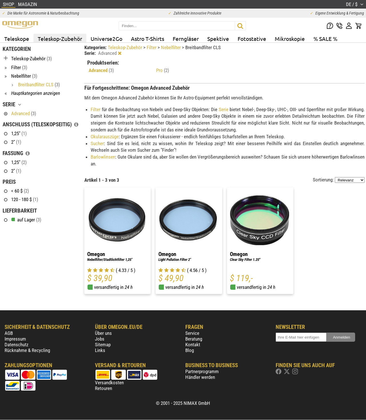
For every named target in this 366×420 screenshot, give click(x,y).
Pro (162, 70)
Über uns (103, 333)
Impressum (15, 339)
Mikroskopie (290, 38)
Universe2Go (106, 38)
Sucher (97, 143)
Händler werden (200, 377)
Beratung (193, 339)
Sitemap (103, 344)
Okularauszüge (105, 136)
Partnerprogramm (202, 371)
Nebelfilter (171, 47)
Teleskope (16, 38)
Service (192, 333)
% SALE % (325, 38)
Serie (223, 109)
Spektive (218, 38)
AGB (9, 333)
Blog (189, 350)
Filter (152, 47)
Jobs (99, 339)
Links (100, 350)
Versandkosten (109, 382)
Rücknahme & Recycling (27, 350)
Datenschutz (16, 344)
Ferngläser (186, 38)
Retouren (103, 388)
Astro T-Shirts (147, 38)
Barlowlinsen (103, 157)
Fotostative (252, 38)
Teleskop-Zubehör (60, 38)
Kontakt (192, 344)
